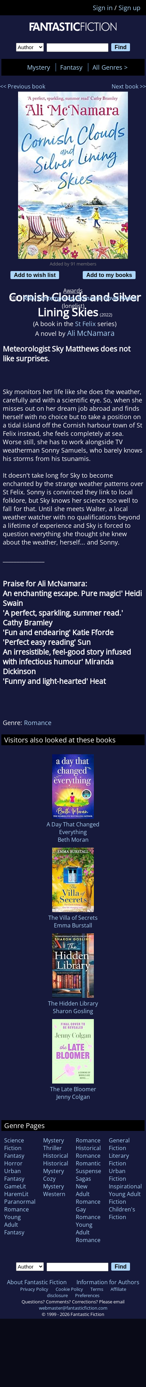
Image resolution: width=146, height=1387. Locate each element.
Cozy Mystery (53, 1182)
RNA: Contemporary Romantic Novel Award (80, 298)
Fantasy (71, 67)
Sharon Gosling (73, 1011)
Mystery (38, 67)
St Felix (85, 323)
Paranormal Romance (19, 1205)
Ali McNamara (91, 333)
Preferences (87, 1295)
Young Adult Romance (88, 1232)
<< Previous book (22, 86)
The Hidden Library (73, 1003)
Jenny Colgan (73, 1097)
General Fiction (119, 1144)
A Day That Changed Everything (73, 828)
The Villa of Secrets (73, 918)
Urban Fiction (117, 1174)
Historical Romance (88, 1151)
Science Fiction (14, 1144)
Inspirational (125, 1186)
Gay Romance (88, 1213)
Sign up (129, 7)
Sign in (103, 7)
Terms (96, 1289)
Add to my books (109, 275)
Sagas (83, 1178)
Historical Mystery (55, 1167)
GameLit (15, 1186)
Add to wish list (35, 275)
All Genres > (111, 67)
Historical (55, 1155)
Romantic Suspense (88, 1167)
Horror (13, 1163)
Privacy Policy (34, 1289)
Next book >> (129, 86)
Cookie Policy (69, 1289)
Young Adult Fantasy (14, 1224)
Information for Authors (107, 1282)
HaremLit (16, 1194)
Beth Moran (73, 839)
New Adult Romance (88, 1193)
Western (54, 1194)
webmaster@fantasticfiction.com (73, 1308)
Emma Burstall (73, 925)
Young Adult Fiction (125, 1197)
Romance (37, 722)
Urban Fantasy (14, 1174)
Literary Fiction (119, 1159)
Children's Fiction (122, 1213)
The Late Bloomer (73, 1089)
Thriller (52, 1148)
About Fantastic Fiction (37, 1282)
